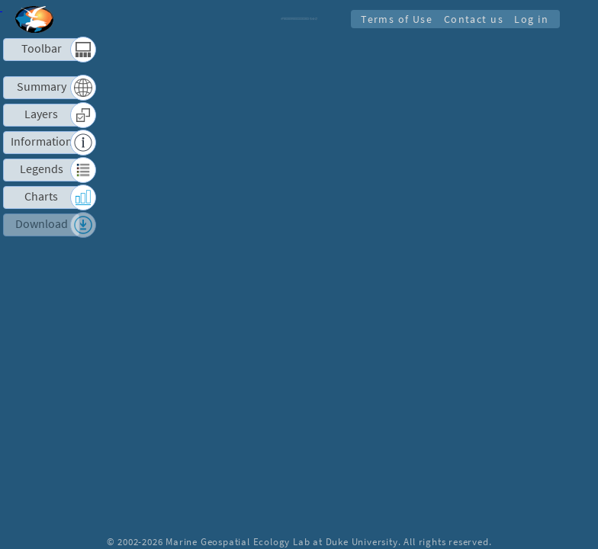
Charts (41, 196)
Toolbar (41, 48)
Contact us (470, 19)
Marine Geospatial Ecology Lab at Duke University (281, 541)
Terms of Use (391, 19)
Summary (41, 86)
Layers (41, 114)
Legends (41, 169)
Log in (530, 19)
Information (41, 141)
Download (41, 224)
